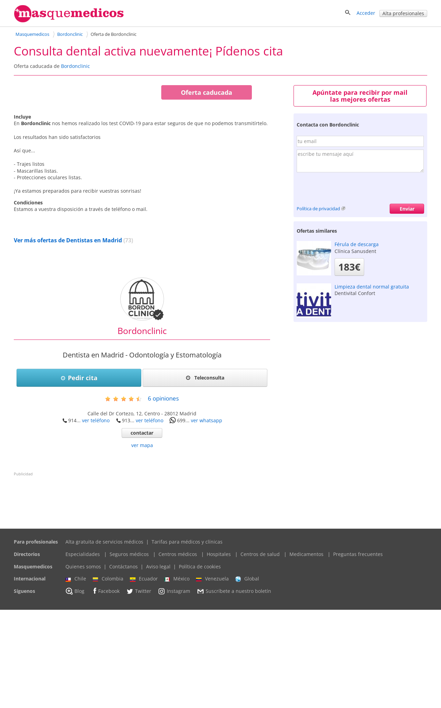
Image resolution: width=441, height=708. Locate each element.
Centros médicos (177, 652)
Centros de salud (260, 652)
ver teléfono (96, 518)
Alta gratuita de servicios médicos (104, 640)
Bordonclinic (75, 66)
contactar (142, 531)
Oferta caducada (206, 92)
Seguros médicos (129, 652)
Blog (74, 689)
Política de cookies (200, 664)
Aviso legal (158, 664)
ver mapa (142, 543)
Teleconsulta (205, 476)
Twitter (138, 689)
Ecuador (144, 677)
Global (247, 677)
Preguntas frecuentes (358, 652)
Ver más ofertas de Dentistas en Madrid (68, 338)
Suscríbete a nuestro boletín (234, 689)
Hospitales (219, 652)
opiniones (163, 496)
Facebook (105, 689)
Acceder (366, 13)
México (176, 677)
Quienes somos (83, 664)
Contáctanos (123, 664)
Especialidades (82, 652)
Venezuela (212, 677)
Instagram (174, 689)
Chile (75, 677)
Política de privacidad (318, 208)
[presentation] (349, 190)
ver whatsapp (206, 518)
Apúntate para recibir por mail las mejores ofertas (360, 95)
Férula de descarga (357, 244)
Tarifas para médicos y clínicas (187, 640)
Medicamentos (306, 652)
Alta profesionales (403, 13)
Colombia (108, 677)
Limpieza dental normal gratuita (372, 286)
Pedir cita (79, 476)
